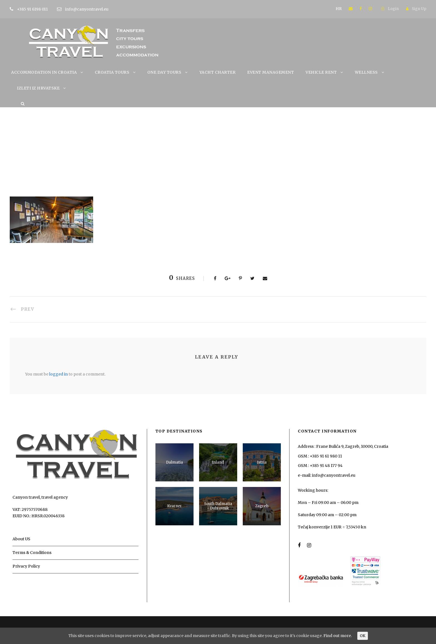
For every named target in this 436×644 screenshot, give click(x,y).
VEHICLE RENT (321, 72)
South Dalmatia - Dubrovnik (218, 506)
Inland (218, 462)
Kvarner (174, 506)
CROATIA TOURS (112, 72)
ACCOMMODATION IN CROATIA (44, 72)
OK (362, 635)
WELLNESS (366, 72)
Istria (262, 462)
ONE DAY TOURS (164, 72)
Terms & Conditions (32, 552)
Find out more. (337, 635)
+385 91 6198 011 (41, 9)
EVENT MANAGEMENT (270, 72)
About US (21, 538)
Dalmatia (174, 462)
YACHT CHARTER (217, 72)
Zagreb (261, 506)
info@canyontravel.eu (86, 9)
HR (339, 8)
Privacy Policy (26, 566)
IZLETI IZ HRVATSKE (38, 88)
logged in (58, 374)
